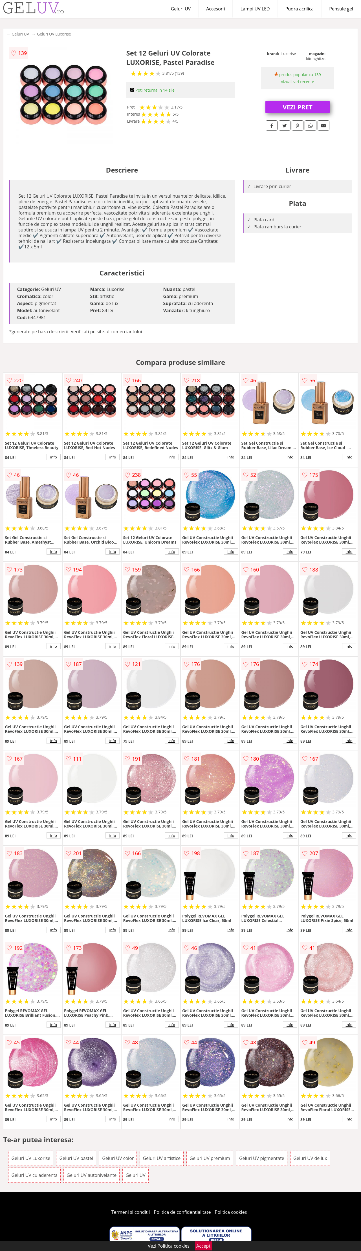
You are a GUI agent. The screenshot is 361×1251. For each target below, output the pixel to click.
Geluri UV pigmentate (261, 1158)
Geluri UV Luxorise (54, 34)
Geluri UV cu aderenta (34, 1175)
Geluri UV (181, 9)
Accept (203, 1246)
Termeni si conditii (130, 1212)
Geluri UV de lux (310, 1158)
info (53, 457)
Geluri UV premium (210, 1158)
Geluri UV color (118, 1158)
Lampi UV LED (255, 9)
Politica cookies (231, 1212)
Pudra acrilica (299, 9)
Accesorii (215, 9)
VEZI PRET (297, 107)
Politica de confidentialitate (182, 1212)
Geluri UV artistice (161, 1158)
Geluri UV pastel (76, 1158)
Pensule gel (341, 9)
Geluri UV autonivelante (91, 1175)
